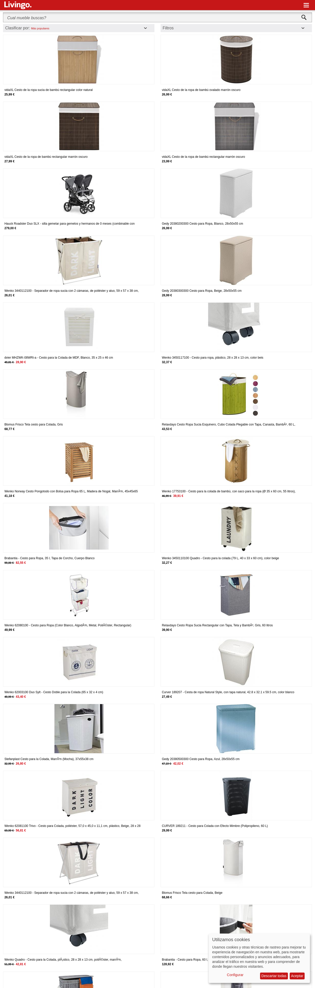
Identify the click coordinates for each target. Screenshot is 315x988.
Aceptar (297, 976)
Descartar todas (273, 976)
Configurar (235, 975)
